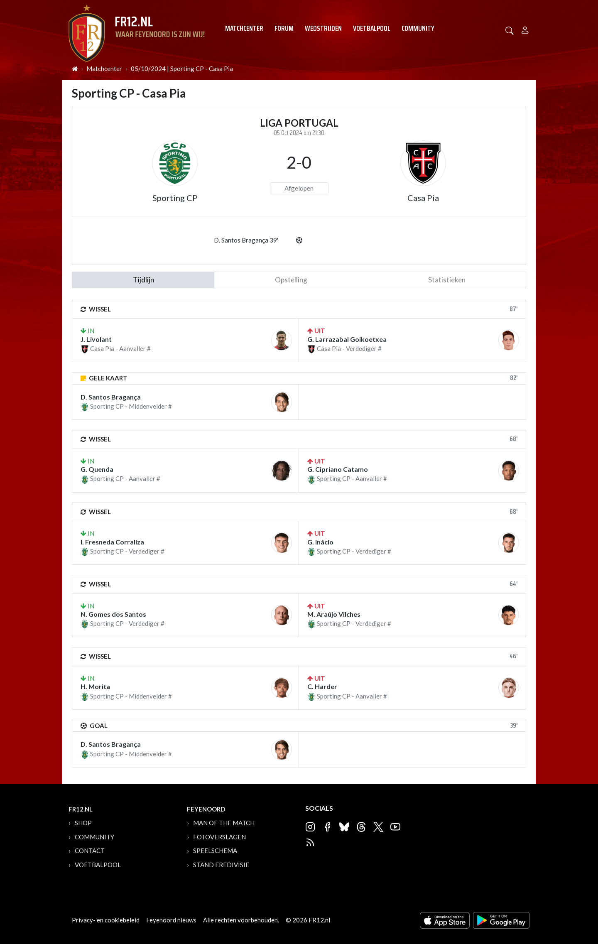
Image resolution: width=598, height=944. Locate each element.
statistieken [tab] (447, 279)
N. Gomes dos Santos (113, 614)
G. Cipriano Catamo (337, 469)
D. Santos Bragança (111, 397)
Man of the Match (224, 822)
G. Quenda (97, 469)
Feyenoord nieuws (171, 920)
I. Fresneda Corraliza (112, 542)
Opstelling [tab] (291, 279)
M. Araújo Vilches (333, 614)
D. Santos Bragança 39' (246, 240)
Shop (83, 822)
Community (418, 28)
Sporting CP (175, 198)
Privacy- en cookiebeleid (106, 920)
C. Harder (322, 686)
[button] (509, 30)
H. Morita (95, 686)
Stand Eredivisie (221, 864)
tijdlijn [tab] (143, 279)
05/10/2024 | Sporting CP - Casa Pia (182, 68)
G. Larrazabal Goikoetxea (347, 339)
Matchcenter (244, 28)
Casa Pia (423, 198)
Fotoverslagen (219, 837)
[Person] (525, 29)
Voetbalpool (371, 28)
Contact (90, 850)
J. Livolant (96, 339)
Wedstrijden (323, 28)
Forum (284, 28)
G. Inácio (320, 542)
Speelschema (215, 850)
